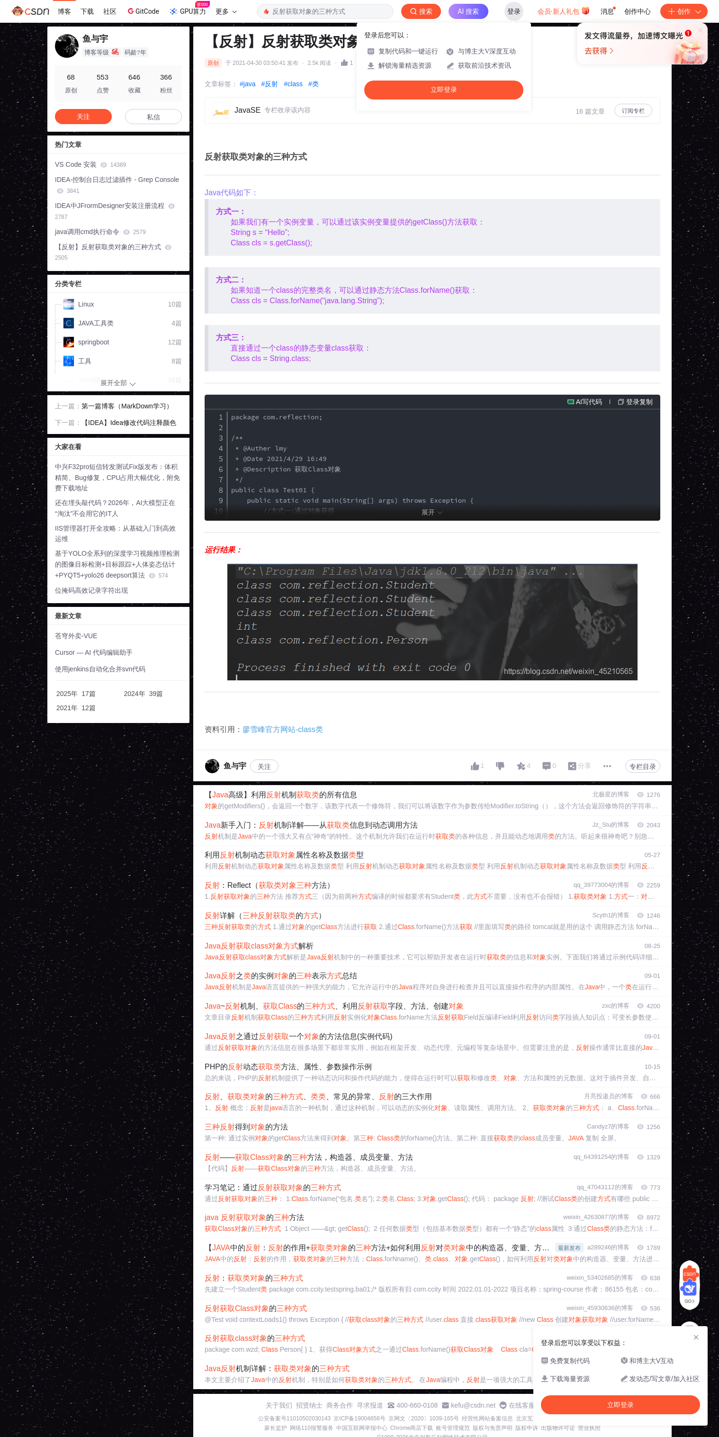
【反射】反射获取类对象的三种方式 (113, 252)
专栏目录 (642, 766)
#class (293, 84)
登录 (514, 11)
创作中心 (637, 11)
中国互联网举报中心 (361, 1428)
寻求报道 (370, 1405)
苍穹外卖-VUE (76, 636)
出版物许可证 (558, 1428)
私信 (153, 117)
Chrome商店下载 (411, 1428)
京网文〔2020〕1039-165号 (423, 1418)
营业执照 (589, 1428)
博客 (64, 11)
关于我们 (279, 1405)
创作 (684, 11)
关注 (264, 766)
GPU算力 (189, 8)
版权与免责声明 (492, 1428)
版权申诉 (526, 1428)
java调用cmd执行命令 (100, 231)
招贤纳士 (309, 1405)
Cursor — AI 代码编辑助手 (94, 652)
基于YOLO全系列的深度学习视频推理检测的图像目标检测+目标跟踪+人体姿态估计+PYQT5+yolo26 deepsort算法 (117, 564)
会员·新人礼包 (564, 10)
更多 (226, 11)
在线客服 (522, 1405)
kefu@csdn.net (473, 1405)
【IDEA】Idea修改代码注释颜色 (128, 422)
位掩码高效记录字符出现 (91, 590)
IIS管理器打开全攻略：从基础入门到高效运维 (115, 533)
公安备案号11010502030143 (294, 1418)
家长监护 (275, 1428)
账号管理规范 (453, 1428)
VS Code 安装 (90, 164)
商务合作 (339, 1405)
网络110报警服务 (311, 1428)
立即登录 (444, 89)
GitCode (142, 11)
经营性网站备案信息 (487, 1418)
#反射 (269, 84)
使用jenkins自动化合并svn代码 (100, 669)
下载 (87, 11)
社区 (110, 11)
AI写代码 (589, 402)
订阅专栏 (633, 111)
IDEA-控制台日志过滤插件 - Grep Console (117, 185)
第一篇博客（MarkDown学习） (127, 406)
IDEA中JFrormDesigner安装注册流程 (115, 211)
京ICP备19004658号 (359, 1418)
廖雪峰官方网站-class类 (283, 729)
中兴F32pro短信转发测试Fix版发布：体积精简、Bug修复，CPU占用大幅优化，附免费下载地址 (117, 477)
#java (247, 84)
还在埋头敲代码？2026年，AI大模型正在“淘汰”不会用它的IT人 (115, 508)
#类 (313, 84)
